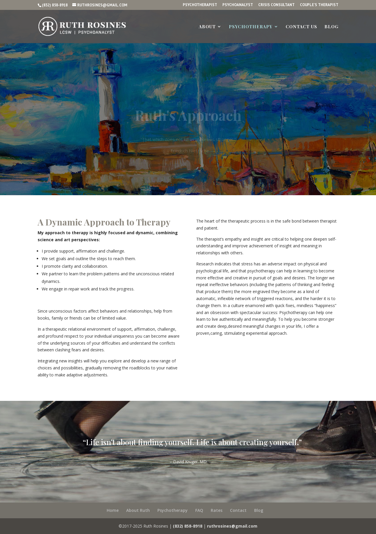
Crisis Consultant (276, 5)
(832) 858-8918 (55, 5)
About (207, 26)
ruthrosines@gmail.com (232, 526)
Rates (216, 510)
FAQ (199, 510)
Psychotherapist (200, 5)
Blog (331, 26)
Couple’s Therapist (319, 5)
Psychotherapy (251, 26)
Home (113, 510)
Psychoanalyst (237, 5)
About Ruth (138, 510)
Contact (238, 510)
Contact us (301, 26)
